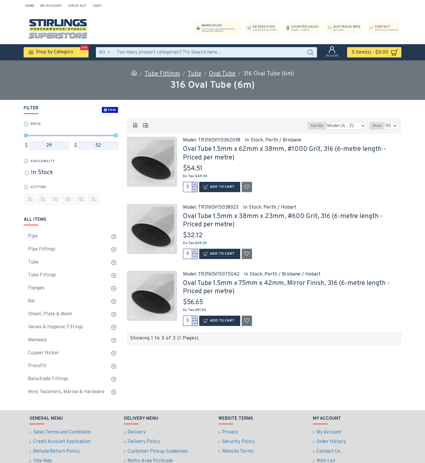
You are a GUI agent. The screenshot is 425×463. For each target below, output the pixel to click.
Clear (112, 110)
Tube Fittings (162, 74)
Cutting (38, 187)
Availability (42, 161)
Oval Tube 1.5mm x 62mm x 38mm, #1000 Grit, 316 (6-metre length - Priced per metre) (284, 153)
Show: (378, 125)
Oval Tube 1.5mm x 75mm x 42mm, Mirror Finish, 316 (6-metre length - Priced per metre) (286, 287)
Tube (194, 74)
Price (35, 124)
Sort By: (322, 125)
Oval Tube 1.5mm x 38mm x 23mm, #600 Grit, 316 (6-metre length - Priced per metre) (283, 220)
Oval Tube (222, 74)
